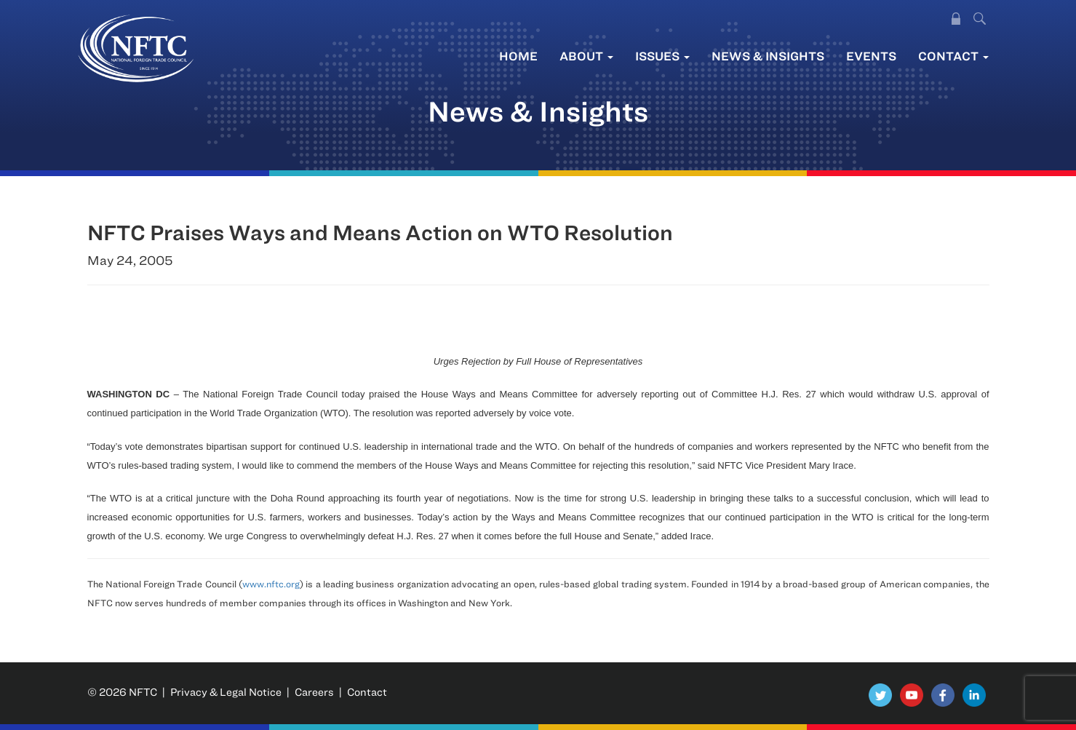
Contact (953, 56)
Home (518, 56)
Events (871, 56)
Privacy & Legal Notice (226, 692)
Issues (662, 56)
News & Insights (768, 56)
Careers (314, 692)
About (586, 56)
